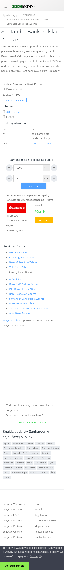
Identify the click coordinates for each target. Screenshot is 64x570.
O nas (38, 504)
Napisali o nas (43, 537)
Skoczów (8, 467)
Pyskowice (8, 462)
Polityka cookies (44, 531)
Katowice (46, 453)
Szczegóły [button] (36, 556)
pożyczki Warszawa (14, 504)
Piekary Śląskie (32, 458)
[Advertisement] (31, 371)
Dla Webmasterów (45, 520)
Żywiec (7, 477)
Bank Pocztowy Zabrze (22, 303)
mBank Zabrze (17, 279)
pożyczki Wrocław (13, 520)
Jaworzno (34, 453)
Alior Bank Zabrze (19, 313)
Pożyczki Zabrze (12, 320)
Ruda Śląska (40, 462)
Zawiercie (43, 472)
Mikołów (18, 458)
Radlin (29, 462)
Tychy (6, 472)
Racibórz (20, 462)
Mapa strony (42, 526)
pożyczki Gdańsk (12, 531)
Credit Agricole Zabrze (21, 257)
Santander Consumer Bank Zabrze (28, 308)
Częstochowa (33, 448)
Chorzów (40, 443)
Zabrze (33, 472)
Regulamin (41, 515)
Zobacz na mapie (14, 100)
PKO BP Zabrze (18, 252)
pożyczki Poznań (12, 509)
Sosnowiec (30, 467)
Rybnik (52, 462)
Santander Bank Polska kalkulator (32, 159)
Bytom (30, 443)
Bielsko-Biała (19, 443)
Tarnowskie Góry (45, 467)
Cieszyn (50, 443)
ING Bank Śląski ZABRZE (23, 289)
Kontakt (39, 509)
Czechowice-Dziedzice (14, 448)
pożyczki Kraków (12, 526)
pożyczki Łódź (11, 515)
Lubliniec (8, 458)
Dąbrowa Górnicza (50, 448)
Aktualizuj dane (43, 144)
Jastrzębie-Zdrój (20, 453)
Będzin (7, 443)
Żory (53, 472)
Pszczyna (45, 458)
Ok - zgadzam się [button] (14, 565)
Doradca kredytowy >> (32, 422)
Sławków (18, 467)
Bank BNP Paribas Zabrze (23, 284)
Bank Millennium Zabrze (23, 262)
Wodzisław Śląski (19, 472)
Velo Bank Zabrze (19, 267)
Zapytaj (43, 220)
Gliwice (7, 453)
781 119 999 (13, 112)
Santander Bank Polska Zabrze (26, 298)
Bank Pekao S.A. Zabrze (22, 294)
